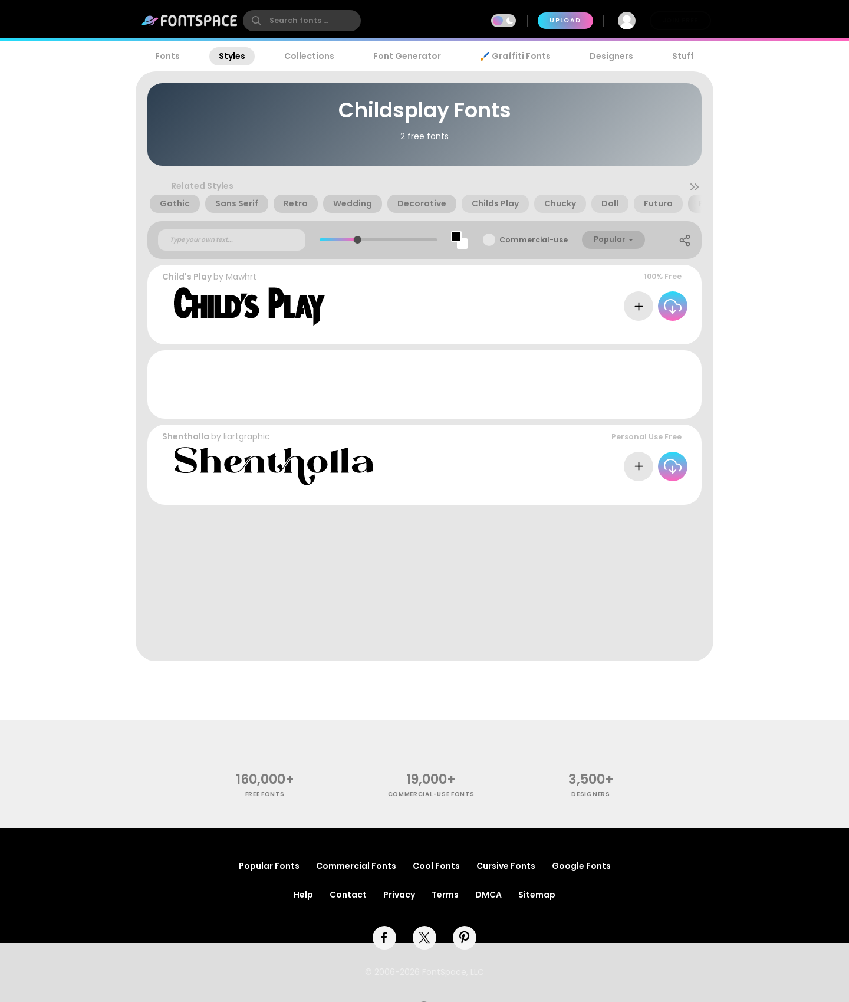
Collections (309, 56)
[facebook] (384, 938)
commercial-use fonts (431, 794)
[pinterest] (464, 938)
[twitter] (424, 938)
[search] (302, 20)
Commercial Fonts (356, 866)
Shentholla (185, 436)
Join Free (680, 20)
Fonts (167, 56)
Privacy (399, 895)
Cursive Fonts (505, 866)
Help (303, 895)
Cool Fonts (436, 866)
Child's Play (187, 276)
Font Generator (407, 56)
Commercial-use (533, 240)
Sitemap (536, 895)
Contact (348, 895)
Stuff (683, 56)
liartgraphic (246, 436)
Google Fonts (581, 866)
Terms (445, 895)
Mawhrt (241, 276)
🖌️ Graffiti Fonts (515, 56)
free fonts (265, 794)
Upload (565, 20)
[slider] (357, 240)
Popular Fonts (269, 866)
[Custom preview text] (231, 240)
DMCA (488, 895)
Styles (232, 56)
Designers (611, 56)
